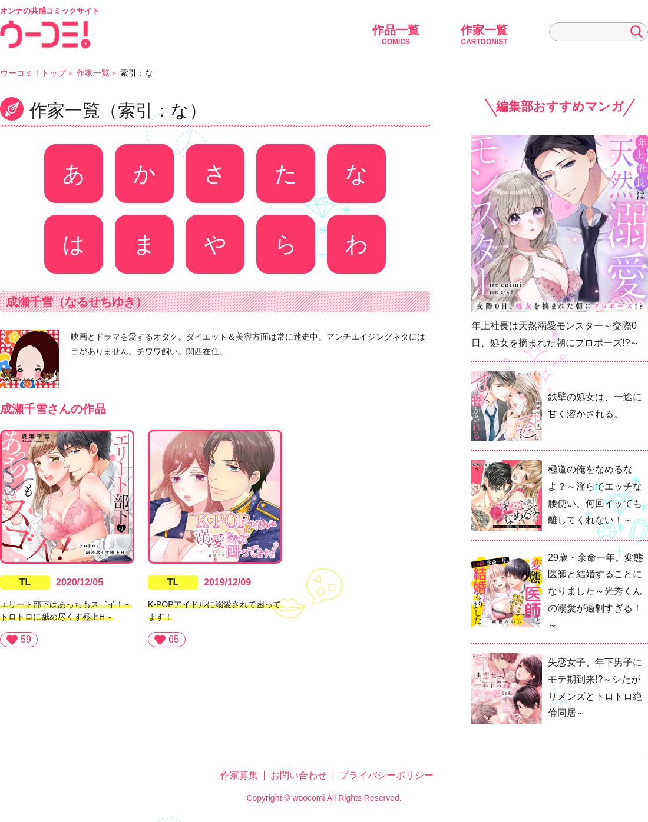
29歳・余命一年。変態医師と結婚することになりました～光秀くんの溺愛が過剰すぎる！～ (595, 591)
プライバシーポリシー (386, 775)
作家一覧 (484, 35)
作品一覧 (396, 35)
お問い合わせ (298, 775)
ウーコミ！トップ (33, 73)
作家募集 (239, 775)
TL (25, 582)
